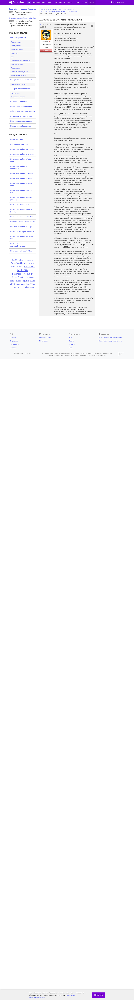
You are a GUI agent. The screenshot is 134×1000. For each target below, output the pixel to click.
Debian (13, 287)
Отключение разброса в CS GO (22, 18)
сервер (18, 281)
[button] (29, 2)
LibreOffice (31, 284)
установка (20, 284)
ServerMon (19, 2)
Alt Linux (22, 270)
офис (21, 260)
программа (29, 260)
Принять (98, 995)
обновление (29, 287)
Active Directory (19, 277)
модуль (31, 263)
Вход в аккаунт (117, 2)
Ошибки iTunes (19, 263)
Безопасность (19, 274)
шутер (26, 280)
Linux (30, 273)
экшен (20, 287)
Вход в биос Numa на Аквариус (22, 9)
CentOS (14, 260)
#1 (41, 25)
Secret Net (29, 266)
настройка (16, 266)
